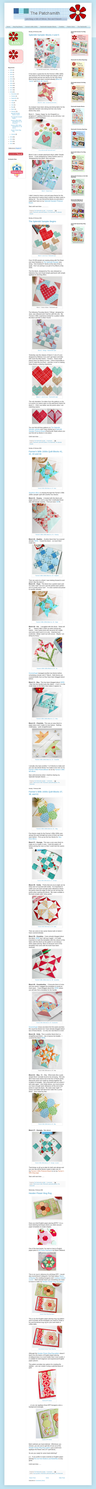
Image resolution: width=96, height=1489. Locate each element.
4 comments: (50, 1471)
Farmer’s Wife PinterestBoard (38, 769)
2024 (11, 74)
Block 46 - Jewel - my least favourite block (47, 102)
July (12, 102)
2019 (11, 85)
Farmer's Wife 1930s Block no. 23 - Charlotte (47, 759)
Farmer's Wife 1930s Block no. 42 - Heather (47, 575)
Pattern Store (71, 26)
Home (8, 26)
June (12, 105)
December (14, 94)
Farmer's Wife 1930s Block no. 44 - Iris (47, 668)
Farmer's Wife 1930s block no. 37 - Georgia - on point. (47, 1162)
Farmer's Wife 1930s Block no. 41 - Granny (47, 534)
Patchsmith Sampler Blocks (48, 26)
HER (57, 502)
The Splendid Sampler (51, 262)
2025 (11, 72)
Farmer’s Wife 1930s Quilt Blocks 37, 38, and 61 (16, 127)
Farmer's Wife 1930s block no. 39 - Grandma (47, 980)
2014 (11, 139)
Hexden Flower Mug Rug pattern (48, 1353)
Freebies (61, 26)
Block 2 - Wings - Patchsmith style (47, 350)
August (13, 100)
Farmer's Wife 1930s (31, 26)
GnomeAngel (33, 673)
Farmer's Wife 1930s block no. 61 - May (47, 828)
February (13, 111)
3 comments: (50, 440)
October (13, 96)
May (12, 107)
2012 (11, 143)
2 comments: (50, 1182)
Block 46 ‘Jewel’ (42, 81)
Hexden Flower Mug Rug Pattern (47, 1314)
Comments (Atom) (40, 1480)
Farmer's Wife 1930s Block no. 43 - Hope (47, 488)
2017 (11, 90)
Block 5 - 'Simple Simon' (47, 191)
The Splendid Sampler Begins (42, 221)
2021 (11, 81)
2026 (11, 70)
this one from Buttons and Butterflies (46, 1458)
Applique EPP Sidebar (47, 1439)
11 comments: (50, 210)
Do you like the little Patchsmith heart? (47, 150)
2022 (11, 79)
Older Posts (62, 1478)
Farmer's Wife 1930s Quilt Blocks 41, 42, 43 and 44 (16, 122)
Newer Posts (32, 1478)
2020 (11, 83)
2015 (11, 137)
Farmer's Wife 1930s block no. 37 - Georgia (47, 880)
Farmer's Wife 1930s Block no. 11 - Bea (47, 718)
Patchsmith (35, 212)
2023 (11, 76)
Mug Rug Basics (17, 26)
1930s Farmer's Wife (37, 782)
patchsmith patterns (43, 212)
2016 (11, 92)
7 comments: (50, 781)
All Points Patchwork (45, 1250)
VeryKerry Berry (34, 493)
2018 (11, 87)
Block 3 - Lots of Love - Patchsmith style (47, 397)
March (13, 109)
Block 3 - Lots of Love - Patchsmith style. (47, 255)
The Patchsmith (82, 26)
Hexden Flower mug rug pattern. (53, 1281)
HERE (36, 541)
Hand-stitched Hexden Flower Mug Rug (47, 1348)
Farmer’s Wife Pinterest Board (41, 1171)
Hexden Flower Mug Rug (40, 1193)
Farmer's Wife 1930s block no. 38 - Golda (47, 926)
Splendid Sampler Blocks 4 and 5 (44, 35)
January (13, 134)
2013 (11, 141)
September (14, 98)
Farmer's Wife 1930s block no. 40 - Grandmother (47, 1022)
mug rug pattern (36, 1473)
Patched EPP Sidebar (47, 1400)
